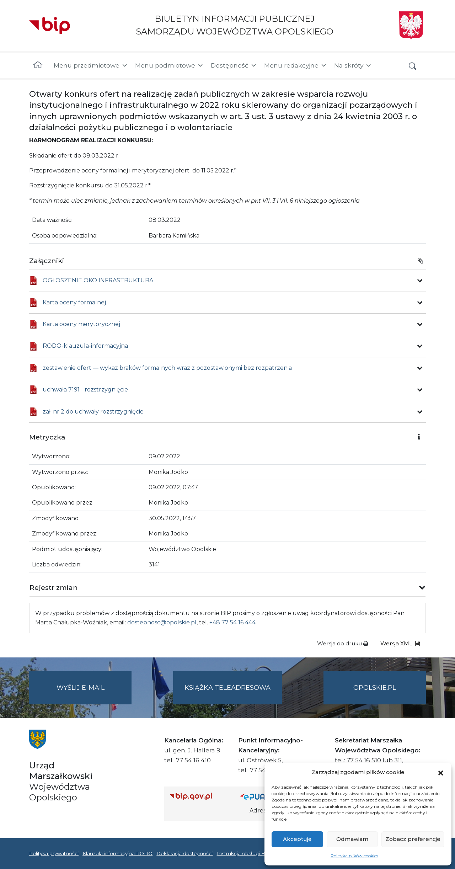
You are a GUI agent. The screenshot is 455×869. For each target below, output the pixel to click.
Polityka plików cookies (354, 855)
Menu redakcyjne (295, 65)
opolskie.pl (374, 688)
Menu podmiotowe (169, 65)
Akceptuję (297, 839)
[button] (440, 772)
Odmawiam (352, 839)
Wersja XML (400, 643)
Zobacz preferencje (412, 839)
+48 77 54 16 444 (232, 622)
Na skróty (353, 65)
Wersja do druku (342, 643)
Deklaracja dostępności (184, 853)
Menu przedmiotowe (91, 65)
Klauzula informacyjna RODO (117, 853)
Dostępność (234, 65)
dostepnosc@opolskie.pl (162, 622)
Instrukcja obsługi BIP (244, 853)
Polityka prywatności (54, 853)
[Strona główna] (38, 65)
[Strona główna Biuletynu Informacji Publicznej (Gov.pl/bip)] (199, 796)
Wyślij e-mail (94, 693)
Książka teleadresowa (227, 688)
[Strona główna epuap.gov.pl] (263, 796)
